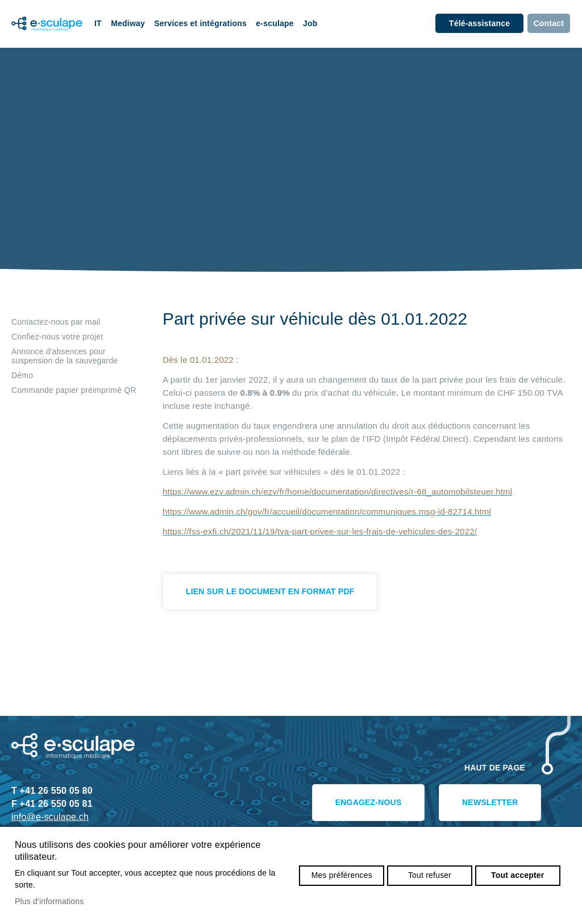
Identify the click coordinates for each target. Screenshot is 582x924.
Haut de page (494, 767)
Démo (22, 375)
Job (310, 23)
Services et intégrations (200, 23)
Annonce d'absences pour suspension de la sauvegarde (64, 356)
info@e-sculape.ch (50, 817)
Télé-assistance (479, 23)
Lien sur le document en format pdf (270, 591)
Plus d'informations (49, 901)
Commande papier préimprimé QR (73, 390)
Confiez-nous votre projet (57, 336)
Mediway (128, 23)
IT (98, 23)
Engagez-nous (368, 802)
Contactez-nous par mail (55, 321)
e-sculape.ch (42, 23)
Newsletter (490, 802)
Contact (549, 23)
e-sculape (274, 23)
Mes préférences (341, 875)
